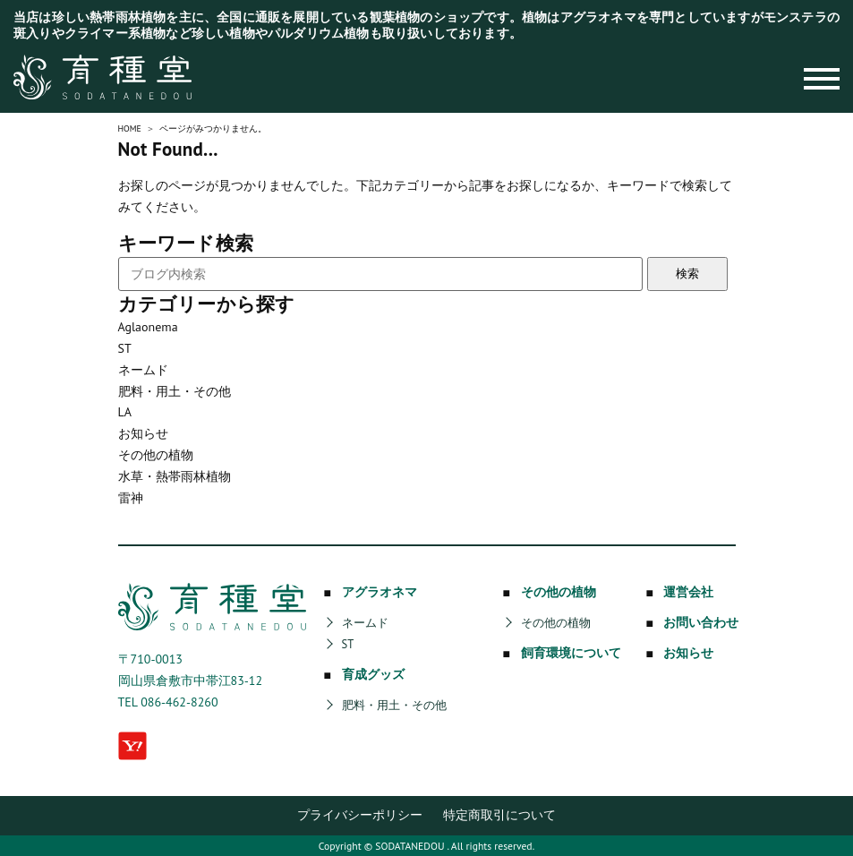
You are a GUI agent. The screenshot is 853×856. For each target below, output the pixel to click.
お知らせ (143, 433)
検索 (687, 273)
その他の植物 (155, 455)
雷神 (130, 498)
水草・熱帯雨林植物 (174, 476)
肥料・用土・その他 (174, 391)
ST (125, 348)
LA (125, 412)
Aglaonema (148, 327)
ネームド (143, 370)
